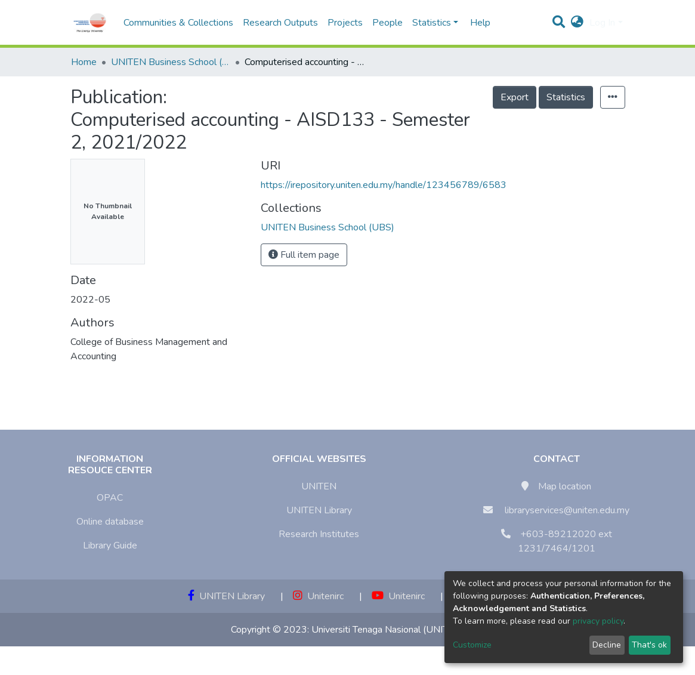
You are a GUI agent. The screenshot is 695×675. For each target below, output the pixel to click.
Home (84, 62)
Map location (564, 486)
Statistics (565, 97)
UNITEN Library (319, 510)
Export (515, 97)
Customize (472, 645)
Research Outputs (280, 22)
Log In (602, 22)
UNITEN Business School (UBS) (170, 62)
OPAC (110, 497)
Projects (345, 22)
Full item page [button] (303, 254)
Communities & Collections (178, 22)
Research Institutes (319, 534)
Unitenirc (318, 596)
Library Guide (110, 545)
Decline (606, 645)
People (387, 22)
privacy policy (598, 621)
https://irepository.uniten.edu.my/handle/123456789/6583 (383, 185)
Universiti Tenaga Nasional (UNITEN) (387, 629)
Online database (110, 521)
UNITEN (318, 486)
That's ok (649, 645)
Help (476, 22)
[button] (577, 23)
